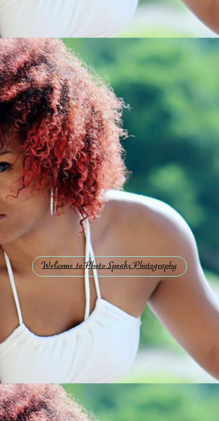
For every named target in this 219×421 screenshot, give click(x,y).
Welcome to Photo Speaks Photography (109, 266)
